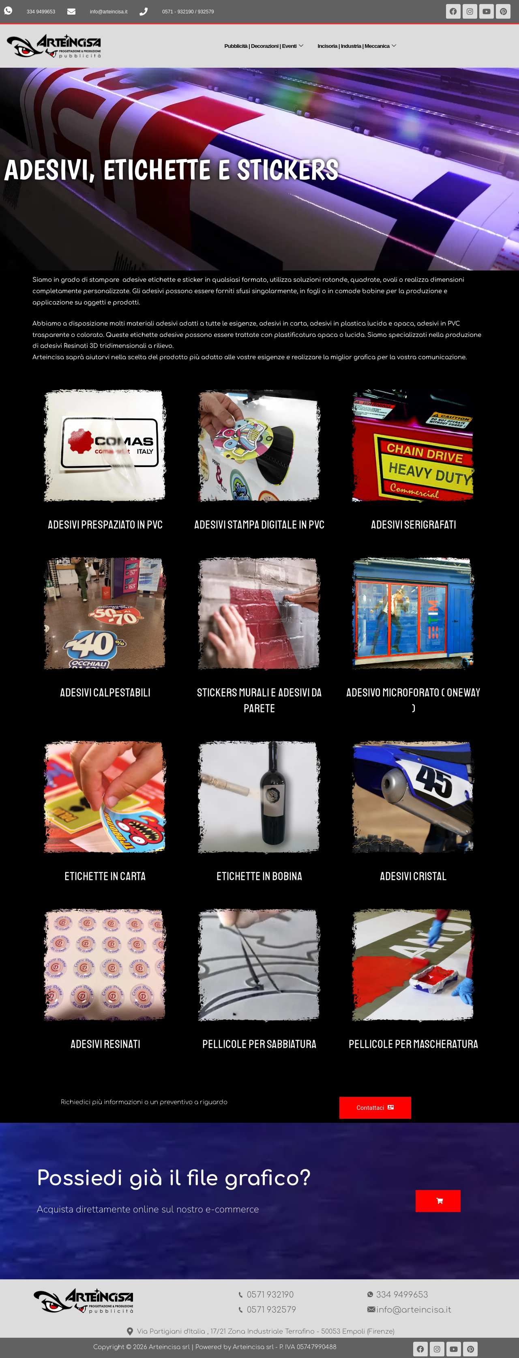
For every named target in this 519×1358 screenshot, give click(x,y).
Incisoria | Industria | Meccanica (361, 45)
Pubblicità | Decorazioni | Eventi (260, 45)
